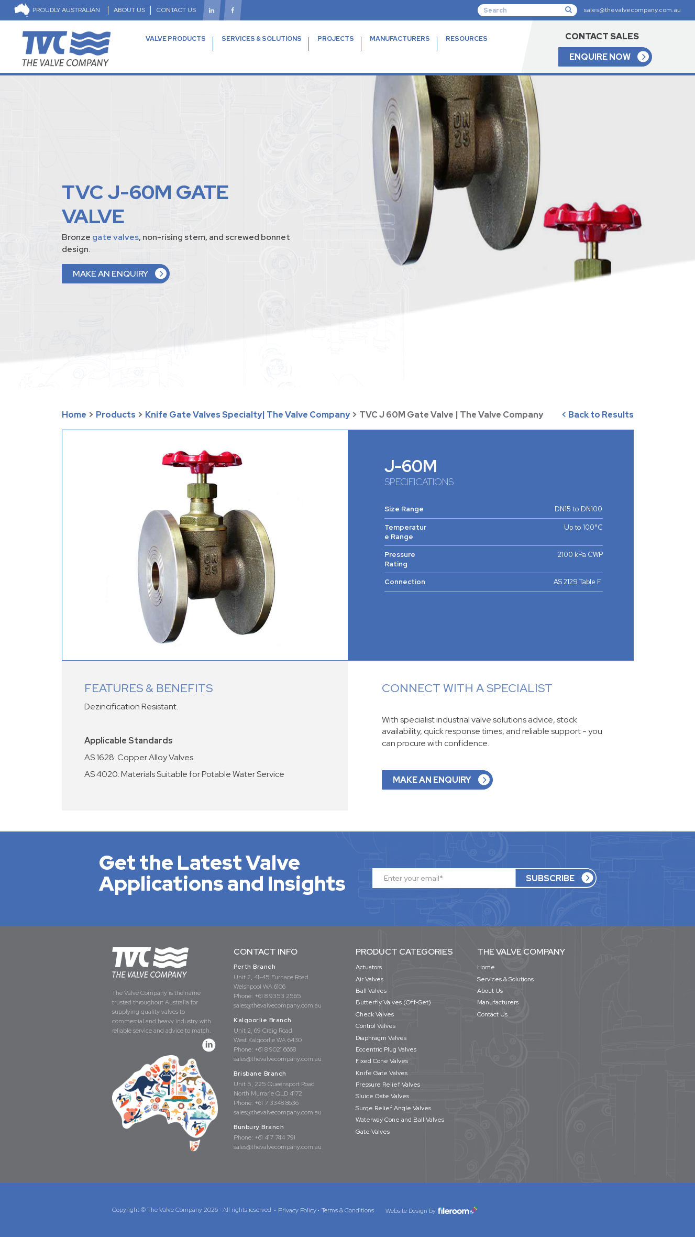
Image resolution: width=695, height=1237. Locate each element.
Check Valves (375, 1014)
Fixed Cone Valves (382, 1061)
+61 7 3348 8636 (277, 1103)
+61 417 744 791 (275, 1137)
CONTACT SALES (602, 36)
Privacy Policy (297, 1210)
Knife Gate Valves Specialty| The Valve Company (247, 414)
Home (74, 414)
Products (116, 414)
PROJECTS (335, 39)
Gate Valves (373, 1131)
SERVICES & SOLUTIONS (262, 39)
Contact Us (492, 1014)
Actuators (369, 967)
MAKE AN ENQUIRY (110, 273)
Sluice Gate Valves (382, 1096)
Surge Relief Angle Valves (393, 1108)
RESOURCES (467, 51)
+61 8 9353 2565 (278, 996)
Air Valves (369, 979)
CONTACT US (176, 10)
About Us (490, 991)
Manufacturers (498, 1002)
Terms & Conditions (348, 1210)
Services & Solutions (505, 979)
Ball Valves (371, 991)
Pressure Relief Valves (388, 1084)
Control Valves (375, 1026)
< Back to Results (597, 414)
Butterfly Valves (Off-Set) (393, 1002)
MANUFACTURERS (400, 39)
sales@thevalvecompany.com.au (632, 10)
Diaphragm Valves (381, 1038)
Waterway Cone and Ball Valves (400, 1119)
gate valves (115, 237)
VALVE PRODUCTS (176, 51)
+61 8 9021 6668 (275, 1049)
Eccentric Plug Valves (386, 1049)
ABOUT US (129, 10)
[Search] (527, 10)
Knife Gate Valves (381, 1073)
